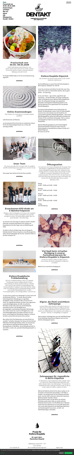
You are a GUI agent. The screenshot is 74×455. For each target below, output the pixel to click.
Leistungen (6, 9)
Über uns (5, 11)
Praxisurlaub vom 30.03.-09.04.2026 (9, 5)
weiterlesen (19, 80)
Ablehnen (61, 453)
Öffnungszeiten (7, 17)
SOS (4, 15)
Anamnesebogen (7, 8)
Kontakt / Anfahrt (8, 19)
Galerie (5, 13)
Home (4, 2)
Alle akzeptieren (68, 453)
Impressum (59, 447)
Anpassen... (3, 452)
